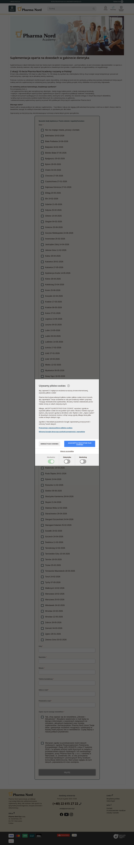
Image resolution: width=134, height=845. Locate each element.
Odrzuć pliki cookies (49, 444)
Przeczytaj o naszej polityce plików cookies (55, 428)
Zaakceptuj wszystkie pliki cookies (79, 444)
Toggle (51, 461)
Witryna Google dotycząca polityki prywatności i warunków (62, 432)
